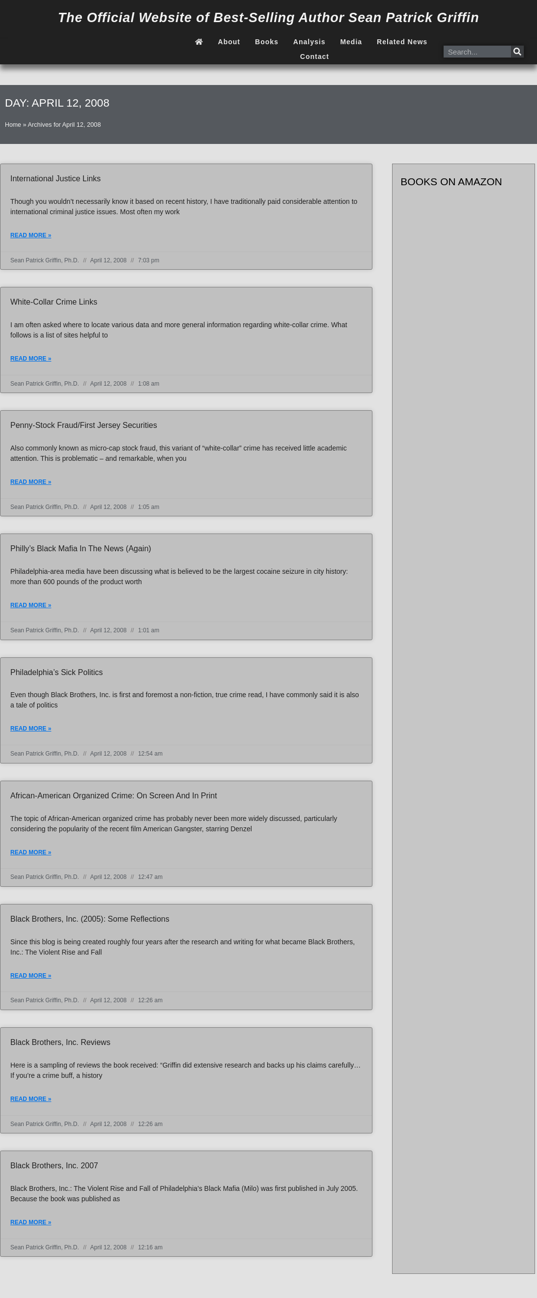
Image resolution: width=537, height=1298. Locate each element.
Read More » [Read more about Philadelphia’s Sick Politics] (30, 731)
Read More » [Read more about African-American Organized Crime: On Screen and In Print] (30, 855)
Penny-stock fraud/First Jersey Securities (83, 426)
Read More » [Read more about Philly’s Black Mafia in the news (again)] (30, 607)
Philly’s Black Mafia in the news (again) (80, 550)
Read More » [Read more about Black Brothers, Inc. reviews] (30, 1103)
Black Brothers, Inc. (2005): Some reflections (90, 922)
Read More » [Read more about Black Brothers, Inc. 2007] (30, 1226)
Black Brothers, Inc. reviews (60, 1046)
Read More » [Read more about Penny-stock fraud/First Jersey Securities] (30, 483)
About (229, 42)
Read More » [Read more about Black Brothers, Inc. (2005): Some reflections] (30, 979)
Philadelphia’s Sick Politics (56, 674)
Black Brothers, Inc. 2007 (54, 1169)
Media (351, 42)
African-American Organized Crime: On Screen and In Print (113, 798)
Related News (402, 42)
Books (267, 42)
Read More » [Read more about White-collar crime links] (30, 359)
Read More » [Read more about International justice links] (30, 235)
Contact (314, 56)
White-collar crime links (53, 302)
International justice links (55, 178)
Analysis (309, 42)
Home (13, 124)
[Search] (517, 51)
